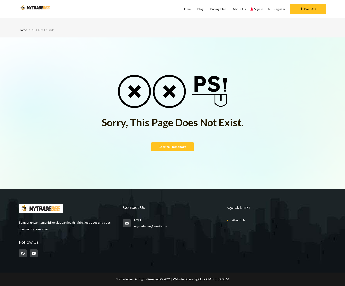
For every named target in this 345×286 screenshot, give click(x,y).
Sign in (256, 9)
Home (187, 9)
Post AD (308, 9)
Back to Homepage (172, 147)
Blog (200, 9)
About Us (239, 9)
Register (279, 9)
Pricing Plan (218, 9)
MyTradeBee (124, 279)
